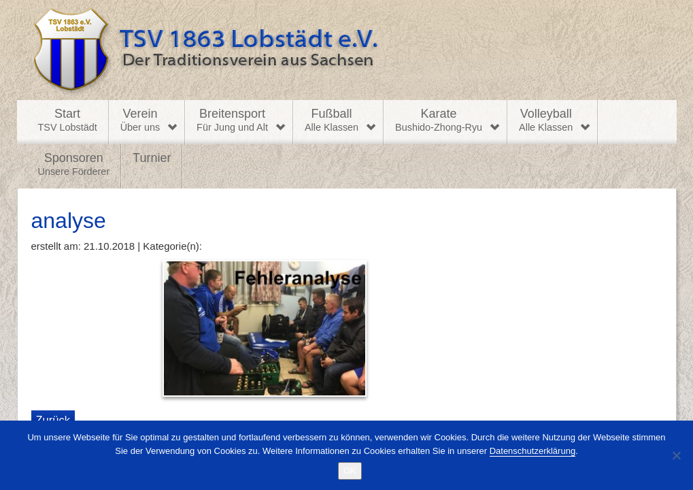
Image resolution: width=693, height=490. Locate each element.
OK (349, 471)
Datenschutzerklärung (532, 451)
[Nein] (676, 455)
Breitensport (232, 120)
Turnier (152, 158)
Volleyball (546, 120)
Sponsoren (74, 164)
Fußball (331, 120)
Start (67, 120)
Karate (438, 120)
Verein (140, 120)
